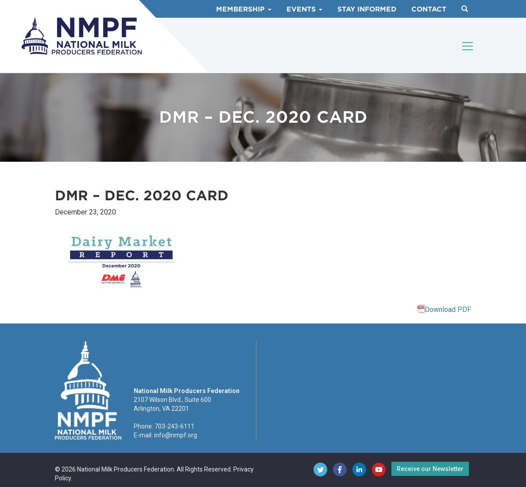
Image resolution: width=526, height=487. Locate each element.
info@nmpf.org (175, 435)
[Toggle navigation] (468, 46)
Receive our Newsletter (430, 468)
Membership (243, 9)
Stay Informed (366, 9)
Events (304, 9)
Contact (428, 9)
